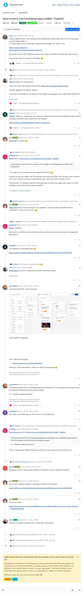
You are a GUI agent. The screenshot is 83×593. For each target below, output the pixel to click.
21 (78, 63)
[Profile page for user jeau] (5, 139)
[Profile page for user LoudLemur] (5, 226)
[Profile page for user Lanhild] (5, 468)
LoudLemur (12, 225)
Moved (14, 23)
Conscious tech (13, 99)
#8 (80, 245)
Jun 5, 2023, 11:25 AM (31, 481)
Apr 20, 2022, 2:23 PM (31, 137)
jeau (10, 137)
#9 (80, 267)
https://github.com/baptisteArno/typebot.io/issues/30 (29, 123)
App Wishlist (32, 23)
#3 (80, 113)
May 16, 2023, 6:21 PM (33, 467)
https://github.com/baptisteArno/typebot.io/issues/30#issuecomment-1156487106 (40, 253)
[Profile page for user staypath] (5, 114)
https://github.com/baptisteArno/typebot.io (25, 50)
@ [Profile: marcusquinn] (14, 432)
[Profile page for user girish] (5, 521)
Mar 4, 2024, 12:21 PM (31, 520)
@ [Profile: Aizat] (12, 82)
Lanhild (11, 467)
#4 (80, 137)
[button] (3, 590)
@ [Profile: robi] (11, 159)
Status (60, 5)
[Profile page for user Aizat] (5, 37)
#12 (79, 411)
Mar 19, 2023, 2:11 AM (31, 384)
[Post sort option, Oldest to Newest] (12, 29)
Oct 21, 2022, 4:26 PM (25, 267)
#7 (80, 225)
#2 (80, 79)
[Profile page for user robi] (5, 80)
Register (8, 579)
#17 (80, 520)
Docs (72, 5)
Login (15, 579)
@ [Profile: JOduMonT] (14, 271)
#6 (80, 204)
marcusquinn (13, 286)
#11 (80, 384)
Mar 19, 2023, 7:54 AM (31, 411)
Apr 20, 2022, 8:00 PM (30, 225)
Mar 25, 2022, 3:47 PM (26, 36)
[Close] (78, 557)
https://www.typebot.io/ (18, 48)
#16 (79, 499)
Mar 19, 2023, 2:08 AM (31, 286)
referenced (24, 462)
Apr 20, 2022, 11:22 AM (28, 113)
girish (14, 70)
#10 (79, 286)
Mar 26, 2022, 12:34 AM (25, 79)
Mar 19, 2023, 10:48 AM (30, 429)
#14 (79, 467)
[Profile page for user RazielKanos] (5, 412)
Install (77, 5)
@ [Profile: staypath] (13, 141)
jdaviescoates (13, 155)
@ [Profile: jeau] (11, 228)
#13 (79, 429)
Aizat (11, 36)
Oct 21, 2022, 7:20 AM (30, 245)
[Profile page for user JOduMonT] (5, 247)
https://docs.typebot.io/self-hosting (54, 86)
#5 (80, 155)
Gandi (22, 190)
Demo (66, 5)
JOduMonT (12, 245)
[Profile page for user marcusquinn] (5, 287)
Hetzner (27, 190)
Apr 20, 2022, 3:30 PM (32, 155)
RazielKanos (13, 411)
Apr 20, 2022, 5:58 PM (31, 204)
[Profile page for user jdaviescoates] (5, 157)
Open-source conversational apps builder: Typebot (39, 159)
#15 (79, 481)
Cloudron (14, 190)
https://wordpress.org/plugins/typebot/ (27, 363)
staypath (12, 113)
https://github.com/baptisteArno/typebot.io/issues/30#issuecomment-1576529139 (40, 488)
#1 (80, 36)
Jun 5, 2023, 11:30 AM (31, 499)
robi (10, 79)
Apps (54, 5)
